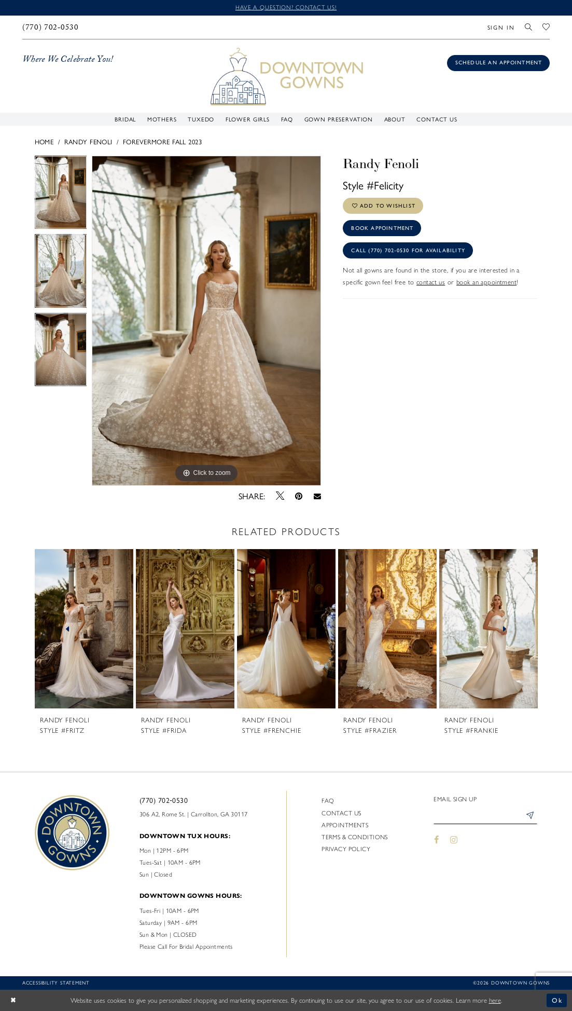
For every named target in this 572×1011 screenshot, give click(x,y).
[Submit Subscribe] (529, 816)
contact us (430, 282)
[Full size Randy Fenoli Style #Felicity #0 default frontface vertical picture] (206, 320)
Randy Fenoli (88, 141)
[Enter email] (485, 816)
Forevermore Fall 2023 (162, 141)
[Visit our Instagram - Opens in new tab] (454, 839)
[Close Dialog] (13, 1000)
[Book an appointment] (498, 63)
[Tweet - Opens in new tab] (279, 495)
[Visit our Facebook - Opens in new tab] (436, 839)
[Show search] (529, 27)
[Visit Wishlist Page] (546, 27)
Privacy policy (346, 849)
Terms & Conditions (355, 837)
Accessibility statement (56, 982)
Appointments (345, 825)
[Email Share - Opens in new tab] (317, 495)
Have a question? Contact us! (286, 7)
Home (44, 141)
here (495, 1000)
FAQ (328, 800)
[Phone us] (50, 27)
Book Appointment (382, 228)
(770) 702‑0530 (163, 800)
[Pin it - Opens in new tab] (299, 496)
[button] (501, 27)
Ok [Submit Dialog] (557, 1000)
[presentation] (84, 629)
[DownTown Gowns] (286, 75)
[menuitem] (50, 27)
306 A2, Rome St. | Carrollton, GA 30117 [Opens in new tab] (193, 814)
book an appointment (486, 282)
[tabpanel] (61, 195)
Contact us (341, 813)
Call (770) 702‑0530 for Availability (408, 250)
